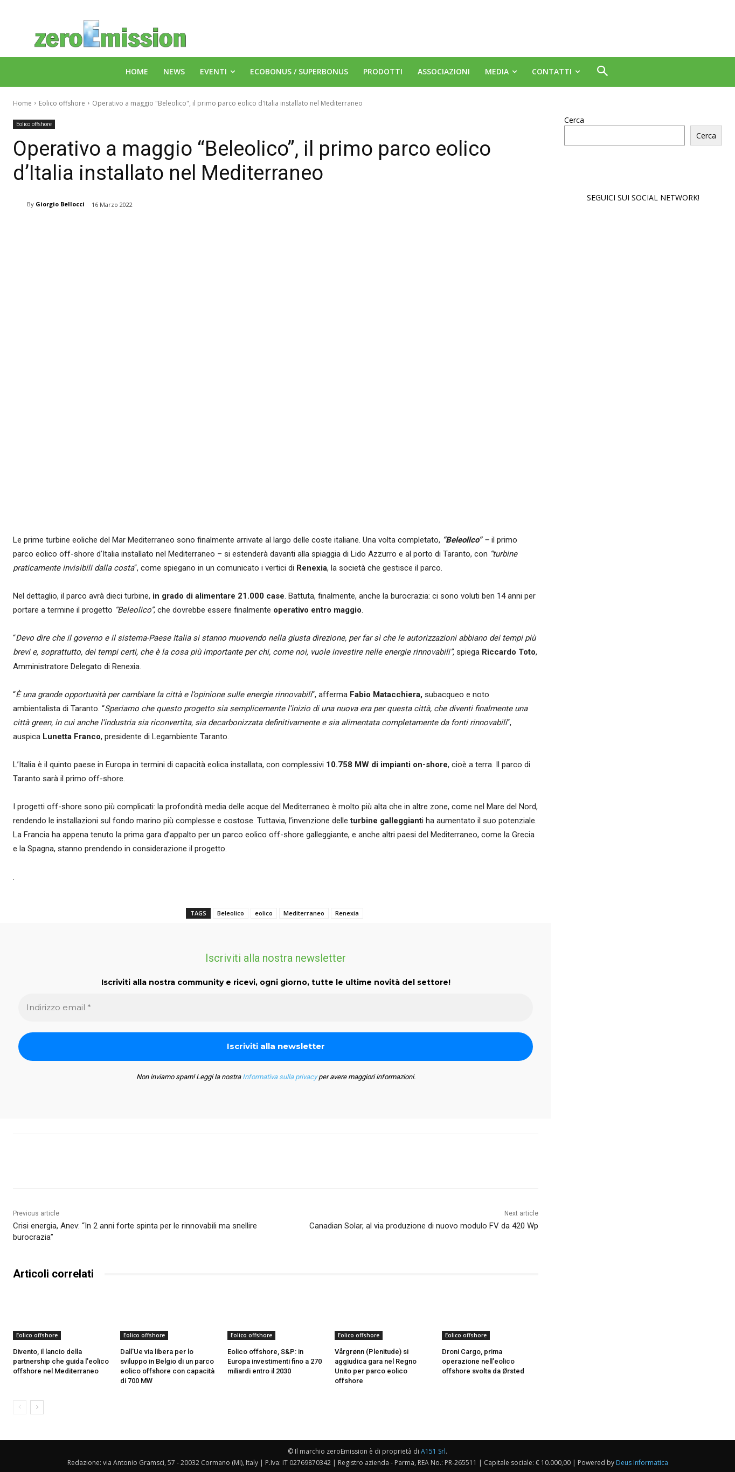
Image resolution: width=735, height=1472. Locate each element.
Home (22, 103)
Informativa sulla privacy (279, 1077)
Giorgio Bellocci (60, 204)
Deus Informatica (642, 1462)
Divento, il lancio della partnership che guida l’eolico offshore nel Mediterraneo (61, 1361)
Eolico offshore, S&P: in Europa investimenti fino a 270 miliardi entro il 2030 (274, 1361)
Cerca (574, 120)
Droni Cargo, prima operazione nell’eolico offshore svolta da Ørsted (483, 1361)
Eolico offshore (62, 103)
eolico (264, 913)
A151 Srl (433, 1450)
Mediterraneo (303, 913)
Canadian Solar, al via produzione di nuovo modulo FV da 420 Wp (423, 1226)
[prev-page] (19, 1407)
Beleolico (230, 913)
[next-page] (37, 1407)
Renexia (347, 913)
